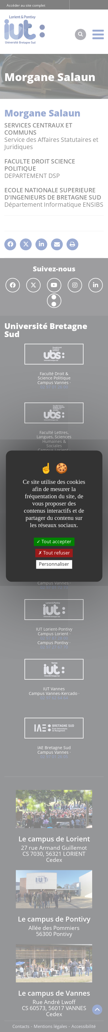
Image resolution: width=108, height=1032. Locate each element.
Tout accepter (54, 541)
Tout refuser (54, 553)
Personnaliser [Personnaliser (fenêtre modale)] (54, 564)
